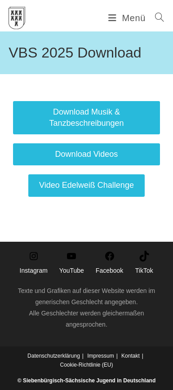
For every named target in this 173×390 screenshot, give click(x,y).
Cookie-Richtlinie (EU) (86, 365)
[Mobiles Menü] (128, 18)
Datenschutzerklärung (53, 356)
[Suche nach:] (156, 18)
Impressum (100, 356)
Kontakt (130, 356)
